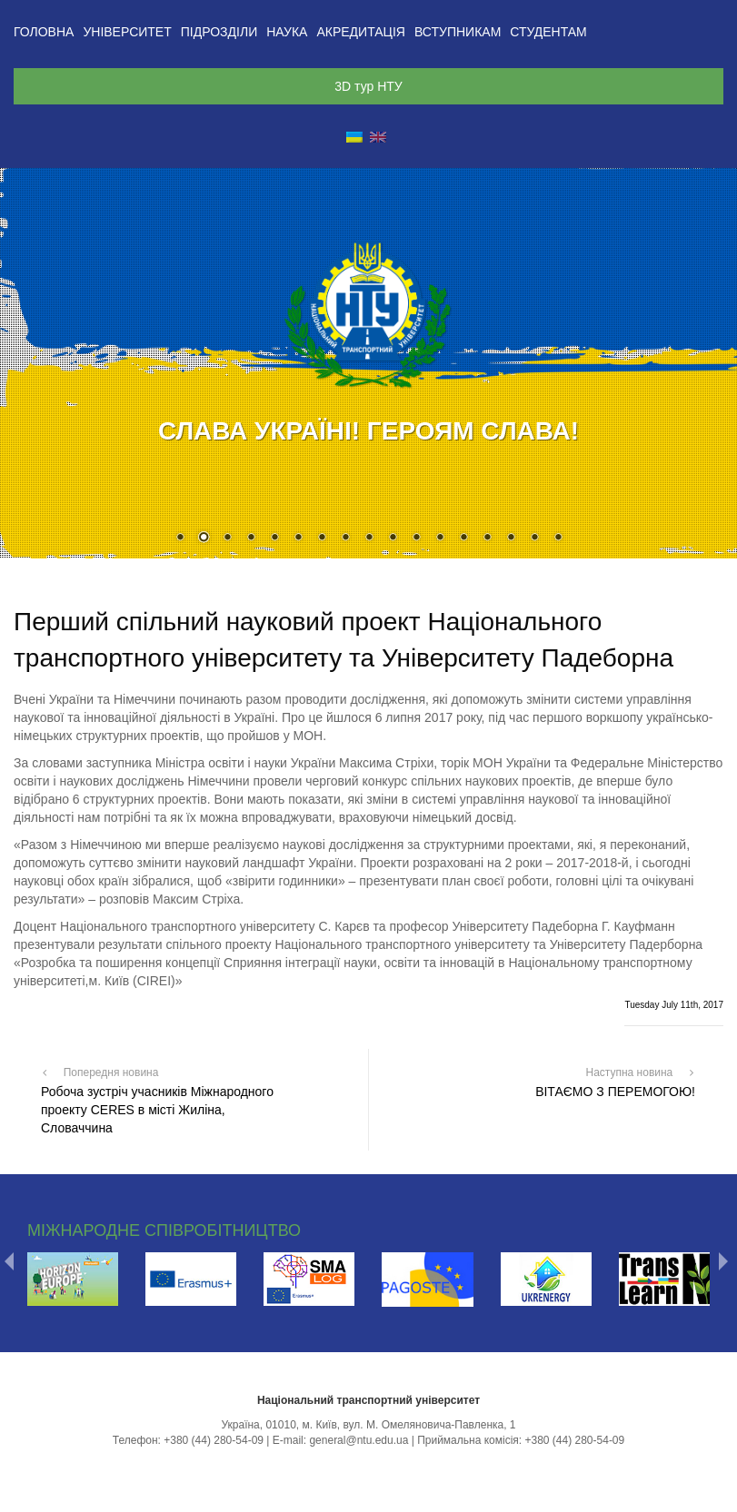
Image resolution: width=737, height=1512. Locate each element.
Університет (127, 32)
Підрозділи (219, 32)
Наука (286, 32)
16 (534, 538)
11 (416, 538)
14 (487, 538)
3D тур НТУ (368, 86)
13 (463, 538)
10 (393, 538)
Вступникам (457, 32)
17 (558, 538)
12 (440, 538)
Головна (44, 32)
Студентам (548, 32)
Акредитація (360, 32)
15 (511, 538)
